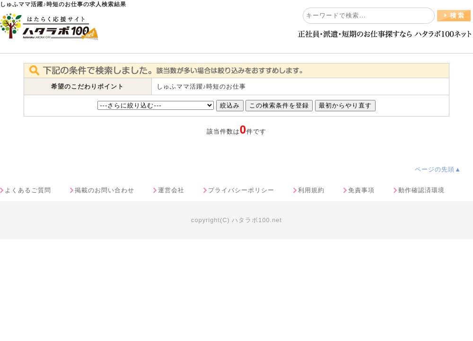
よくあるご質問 (28, 190)
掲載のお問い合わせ (104, 190)
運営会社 (171, 190)
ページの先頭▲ (438, 169)
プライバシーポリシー (241, 190)
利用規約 (311, 190)
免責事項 (361, 190)
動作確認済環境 (421, 190)
